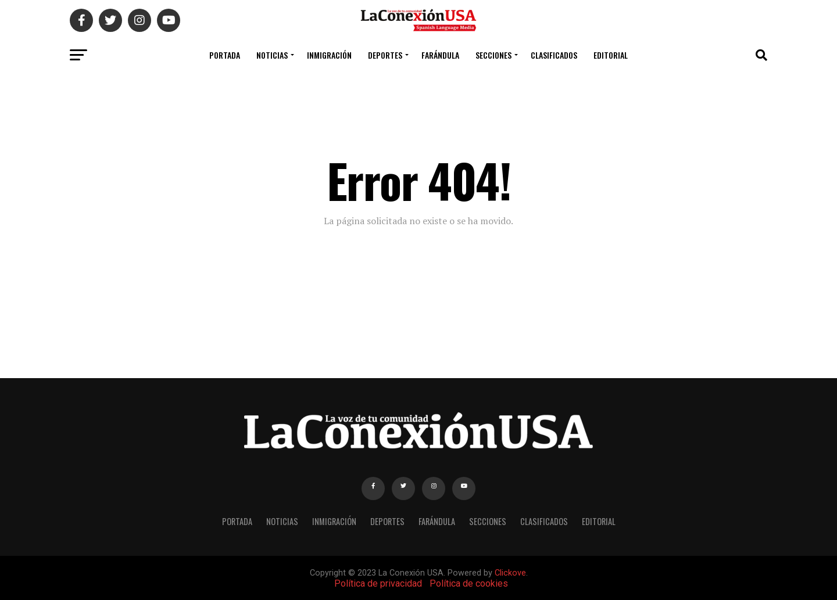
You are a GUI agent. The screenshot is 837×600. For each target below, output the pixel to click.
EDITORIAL (610, 55)
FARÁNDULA (440, 55)
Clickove (510, 573)
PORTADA (224, 55)
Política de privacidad (378, 583)
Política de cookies (469, 583)
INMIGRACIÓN (329, 55)
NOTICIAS (272, 55)
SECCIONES (493, 55)
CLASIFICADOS (554, 55)
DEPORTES (385, 55)
